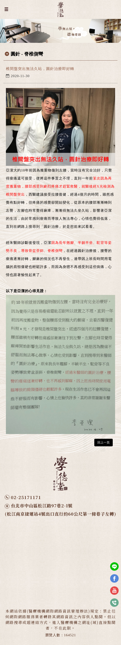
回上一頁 (103, 442)
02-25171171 (26, 497)
